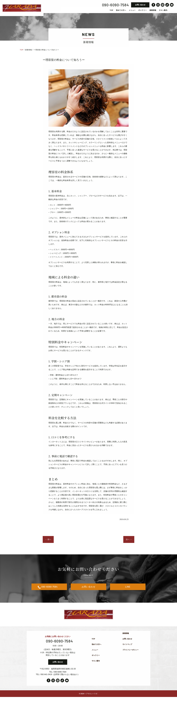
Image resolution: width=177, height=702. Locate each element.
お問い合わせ (140, 5)
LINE (128, 591)
